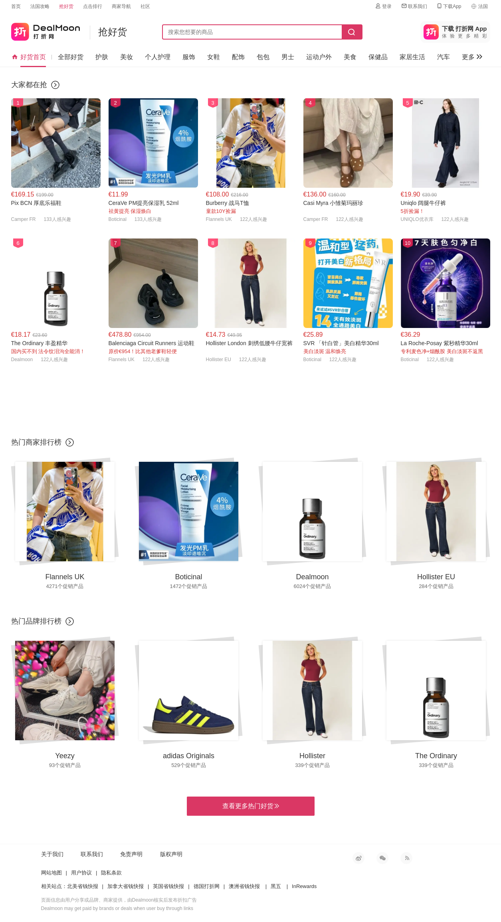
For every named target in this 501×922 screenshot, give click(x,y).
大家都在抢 (29, 84)
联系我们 (414, 6)
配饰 (238, 57)
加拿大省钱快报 (125, 886)
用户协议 (81, 873)
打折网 (45, 30)
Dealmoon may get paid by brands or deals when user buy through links (117, 908)
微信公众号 (382, 858)
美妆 (126, 57)
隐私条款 (111, 873)
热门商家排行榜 (36, 442)
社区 (145, 6)
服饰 (188, 57)
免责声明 (131, 854)
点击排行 (92, 6)
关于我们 (52, 854)
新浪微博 (358, 858)
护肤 (101, 57)
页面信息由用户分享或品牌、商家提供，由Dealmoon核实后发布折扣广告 (119, 900)
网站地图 (51, 873)
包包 (263, 57)
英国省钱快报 (168, 886)
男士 (287, 57)
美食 (350, 57)
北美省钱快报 (82, 886)
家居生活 (412, 57)
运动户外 (319, 57)
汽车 (443, 57)
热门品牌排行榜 (36, 621)
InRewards (304, 886)
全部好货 (70, 57)
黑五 (276, 886)
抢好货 (66, 6)
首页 (16, 6)
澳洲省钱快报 (244, 886)
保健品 (378, 57)
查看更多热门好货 (250, 806)
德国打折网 (207, 886)
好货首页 (29, 57)
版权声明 (171, 854)
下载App (448, 6)
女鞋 (213, 57)
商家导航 (121, 6)
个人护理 (157, 57)
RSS (406, 858)
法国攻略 (40, 6)
